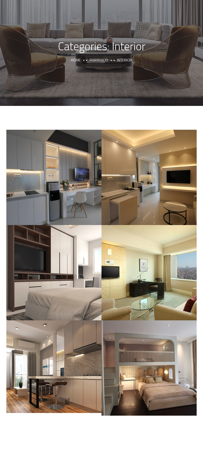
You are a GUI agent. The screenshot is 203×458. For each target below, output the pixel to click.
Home (76, 60)
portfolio (99, 60)
